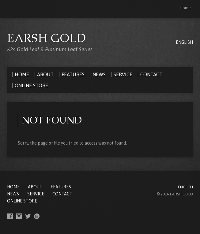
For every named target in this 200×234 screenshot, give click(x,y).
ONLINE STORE (22, 200)
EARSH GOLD (46, 37)
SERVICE (35, 193)
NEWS (13, 193)
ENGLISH (184, 42)
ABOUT (35, 186)
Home (185, 8)
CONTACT (62, 193)
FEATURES (61, 186)
